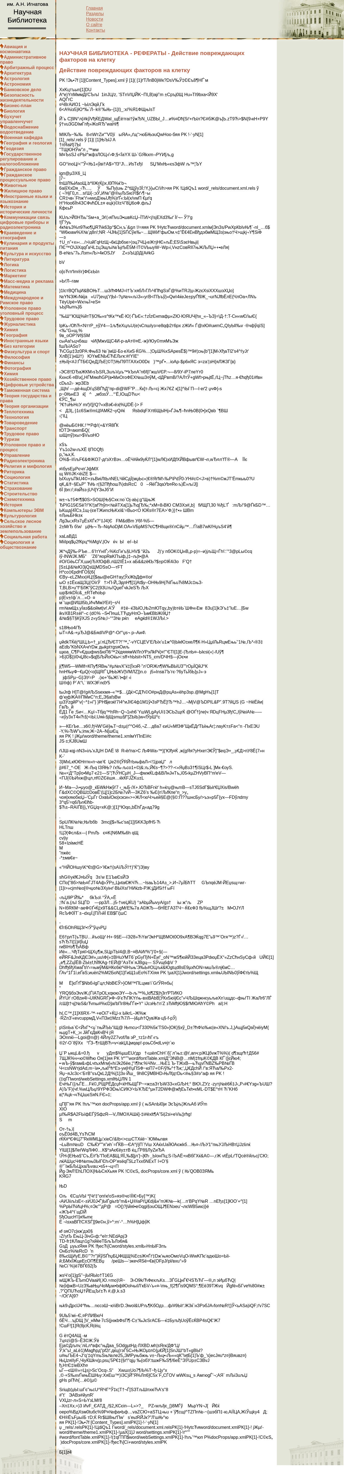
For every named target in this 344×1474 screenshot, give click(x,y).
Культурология (20, 516)
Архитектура (17, 73)
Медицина (15, 292)
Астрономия (17, 84)
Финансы (14, 362)
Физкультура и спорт (27, 351)
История (13, 505)
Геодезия (14, 148)
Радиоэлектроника (24, 460)
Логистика (15, 270)
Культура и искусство (27, 253)
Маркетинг (15, 275)
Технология (16, 417)
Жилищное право (23, 191)
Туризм (12, 439)
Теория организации (26, 406)
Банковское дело (22, 89)
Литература (16, 259)
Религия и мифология (28, 466)
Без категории (19, 346)
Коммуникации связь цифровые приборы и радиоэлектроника (25, 222)
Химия (11, 329)
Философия (17, 357)
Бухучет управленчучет (16, 119)
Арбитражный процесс (29, 67)
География (15, 335)
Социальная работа (25, 536)
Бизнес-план (17, 105)
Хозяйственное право (28, 379)
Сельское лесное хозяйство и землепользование (20, 526)
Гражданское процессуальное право (25, 177)
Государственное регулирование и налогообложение (21, 159)
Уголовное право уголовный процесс (21, 311)
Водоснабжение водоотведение (19, 129)
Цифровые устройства (29, 384)
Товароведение (21, 422)
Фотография (17, 368)
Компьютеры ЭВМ (24, 510)
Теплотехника (19, 411)
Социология (17, 477)
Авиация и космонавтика (15, 49)
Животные (15, 185)
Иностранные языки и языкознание (26, 199)
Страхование (18, 488)
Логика (11, 264)
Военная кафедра (23, 137)
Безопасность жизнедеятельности (22, 97)
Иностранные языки (26, 340)
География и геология (28, 143)
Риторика (14, 471)
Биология (14, 111)
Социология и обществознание (18, 545)
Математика (17, 286)
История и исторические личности (26, 209)
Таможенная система (27, 390)
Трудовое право (21, 318)
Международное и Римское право (21, 300)
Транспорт (15, 428)
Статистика (16, 483)
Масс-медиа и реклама (28, 281)
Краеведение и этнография (18, 235)
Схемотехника (19, 499)
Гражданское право (25, 169)
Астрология (16, 78)
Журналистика (20, 324)
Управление (17, 455)
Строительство (20, 494)
